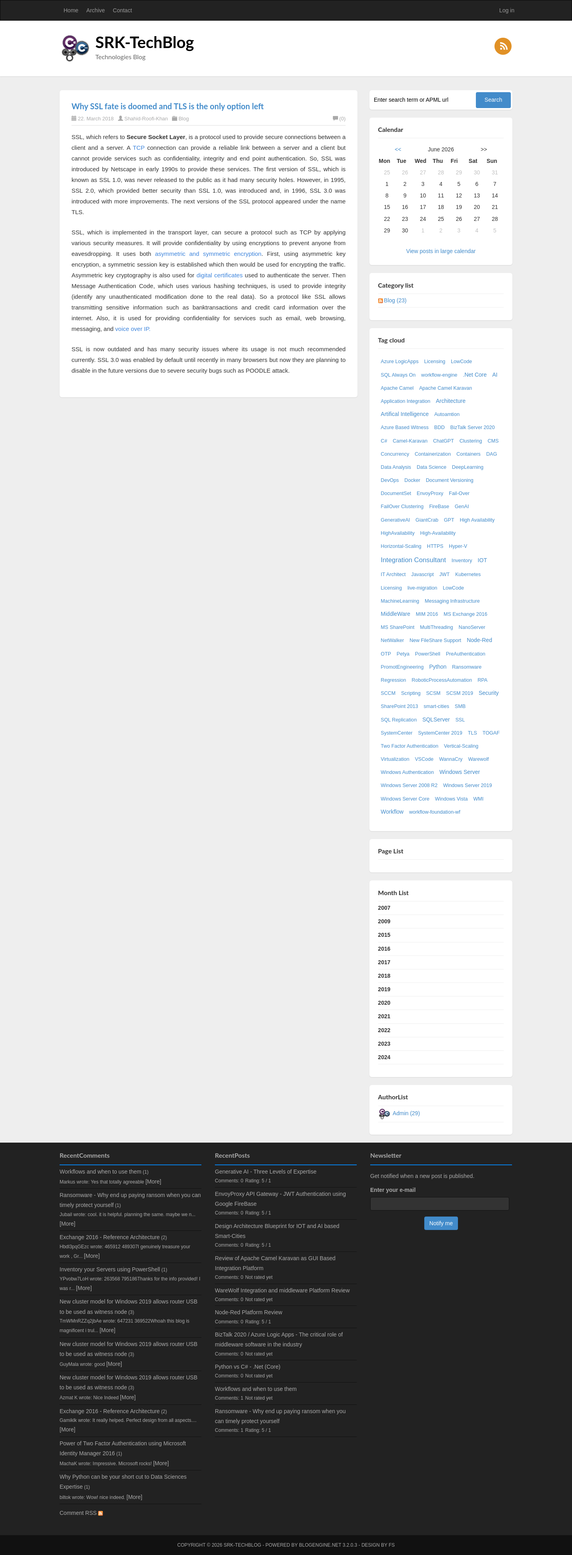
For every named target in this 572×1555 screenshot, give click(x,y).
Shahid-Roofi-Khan (146, 119)
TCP (139, 147)
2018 (384, 976)
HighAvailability (398, 533)
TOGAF (491, 733)
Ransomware (466, 667)
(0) (339, 119)
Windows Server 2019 (467, 785)
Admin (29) (406, 1113)
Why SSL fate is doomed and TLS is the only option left (168, 106)
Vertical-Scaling (461, 746)
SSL (460, 720)
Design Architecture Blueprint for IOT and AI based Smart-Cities (277, 1231)
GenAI (462, 506)
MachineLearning (400, 601)
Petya (402, 654)
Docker (412, 480)
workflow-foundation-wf (434, 812)
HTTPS (435, 546)
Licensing (434, 361)
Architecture (451, 401)
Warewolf (478, 759)
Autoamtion (447, 414)
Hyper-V (458, 546)
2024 (384, 1057)
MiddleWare (395, 614)
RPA (482, 680)
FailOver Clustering (402, 506)
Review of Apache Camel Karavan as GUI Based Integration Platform (275, 1263)
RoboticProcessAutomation (442, 680)
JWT (444, 574)
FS (391, 1545)
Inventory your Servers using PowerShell (110, 1269)
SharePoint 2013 (399, 706)
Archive (95, 10)
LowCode (461, 361)
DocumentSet (396, 493)
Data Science (431, 467)
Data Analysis (396, 467)
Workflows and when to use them (100, 1171)
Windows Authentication (407, 772)
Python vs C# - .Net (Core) (247, 1367)
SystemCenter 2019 (440, 733)
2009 (384, 921)
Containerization (433, 454)
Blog (183, 119)
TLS (472, 733)
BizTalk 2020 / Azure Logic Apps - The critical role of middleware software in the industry (279, 1339)
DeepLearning (467, 467)
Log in (506, 10)
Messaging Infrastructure (452, 601)
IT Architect (393, 574)
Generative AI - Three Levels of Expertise (266, 1171)
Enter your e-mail (392, 1190)
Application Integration (406, 401)
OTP (386, 654)
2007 (384, 908)
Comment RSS (81, 1513)
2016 (384, 949)
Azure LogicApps (400, 361)
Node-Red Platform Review (248, 1312)
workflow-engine (439, 375)
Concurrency (395, 454)
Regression (393, 680)
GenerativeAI (395, 520)
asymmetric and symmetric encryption (208, 253)
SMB (460, 706)
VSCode (424, 759)
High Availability (477, 520)
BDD (439, 427)
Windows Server (459, 772)
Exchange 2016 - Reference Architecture (110, 1237)
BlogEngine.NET (320, 1545)
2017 (384, 962)
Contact (122, 10)
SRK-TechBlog (144, 42)
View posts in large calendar (441, 251)
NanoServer (472, 627)
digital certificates (220, 275)
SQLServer (436, 719)
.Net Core (475, 374)
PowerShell (428, 654)
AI (494, 374)
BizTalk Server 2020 (472, 427)
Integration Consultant (413, 560)
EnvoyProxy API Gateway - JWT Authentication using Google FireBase (280, 1199)
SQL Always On (398, 375)
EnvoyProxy (430, 493)
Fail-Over (459, 493)
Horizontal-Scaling (401, 546)
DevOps (390, 480)
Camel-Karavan (410, 441)
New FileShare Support (435, 640)
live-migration (422, 588)
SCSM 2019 (459, 693)
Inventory (462, 560)
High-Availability (438, 533)
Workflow (392, 811)
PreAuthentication (465, 654)
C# (384, 441)
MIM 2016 (427, 614)
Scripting (411, 693)
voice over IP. (133, 328)
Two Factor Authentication (410, 746)
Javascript (422, 574)
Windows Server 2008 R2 (409, 785)
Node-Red (479, 640)
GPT (449, 520)
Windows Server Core (405, 799)
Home (71, 10)
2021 (384, 1016)
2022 (384, 1030)
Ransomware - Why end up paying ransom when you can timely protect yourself (280, 1416)
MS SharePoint (398, 627)
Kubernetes (468, 574)
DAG (491, 454)
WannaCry (450, 759)
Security (489, 693)
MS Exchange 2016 (465, 614)
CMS (493, 441)
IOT (482, 560)
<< (398, 149)
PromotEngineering (402, 667)
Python (437, 666)
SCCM (388, 693)
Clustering (471, 441)
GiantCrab (426, 520)
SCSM (433, 693)
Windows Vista (451, 799)
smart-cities (436, 706)
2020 (384, 1003)
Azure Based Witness (405, 427)
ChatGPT (443, 441)
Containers (468, 454)
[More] (153, 1181)
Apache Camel (397, 388)
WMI (478, 799)
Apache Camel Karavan (445, 388)
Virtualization (395, 759)
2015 (384, 935)
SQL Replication (399, 720)
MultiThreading (436, 627)
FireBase (439, 506)
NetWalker (392, 640)
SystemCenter (397, 733)
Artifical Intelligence (405, 414)
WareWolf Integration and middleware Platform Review (282, 1290)
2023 (384, 1044)
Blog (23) (395, 300)
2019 (384, 989)
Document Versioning (449, 480)
